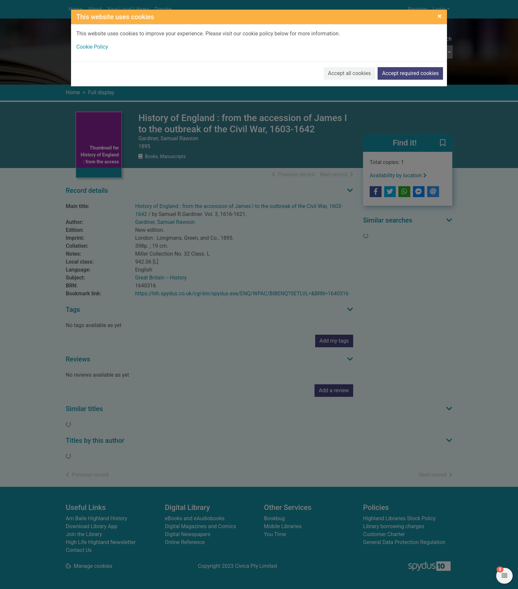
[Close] (439, 16)
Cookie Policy (92, 47)
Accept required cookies (410, 73)
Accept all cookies (349, 73)
